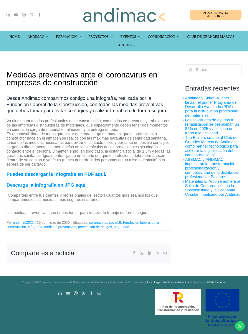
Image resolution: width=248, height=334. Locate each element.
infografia (35, 227)
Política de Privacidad (177, 282)
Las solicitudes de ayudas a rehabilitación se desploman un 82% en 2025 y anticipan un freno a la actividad (212, 126)
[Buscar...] (213, 69)
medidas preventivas (60, 227)
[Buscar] (190, 69)
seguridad (121, 227)
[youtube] (16, 14)
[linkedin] (8, 14)
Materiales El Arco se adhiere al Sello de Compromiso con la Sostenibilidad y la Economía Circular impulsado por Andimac (212, 188)
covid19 (115, 222)
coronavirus (98, 222)
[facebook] (39, 14)
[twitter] (31, 14)
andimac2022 (23, 222)
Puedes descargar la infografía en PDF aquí (56, 174)
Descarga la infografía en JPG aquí (46, 185)
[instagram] (24, 14)
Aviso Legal (154, 282)
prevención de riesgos (95, 227)
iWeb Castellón (216, 282)
